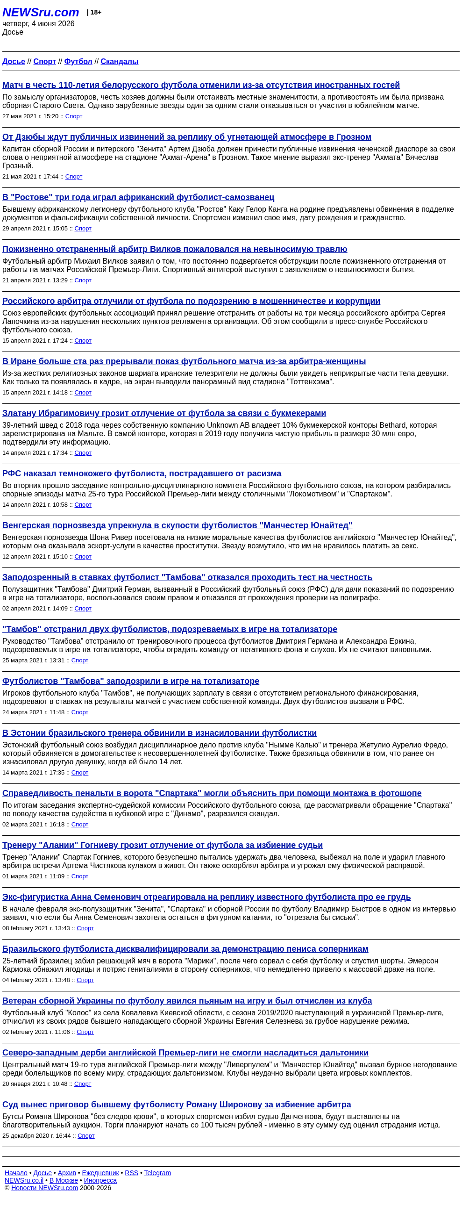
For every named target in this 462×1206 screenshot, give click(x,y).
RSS (131, 1173)
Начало (16, 1173)
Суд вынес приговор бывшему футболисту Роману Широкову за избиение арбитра (176, 1104)
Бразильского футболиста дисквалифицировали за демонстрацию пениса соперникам (185, 949)
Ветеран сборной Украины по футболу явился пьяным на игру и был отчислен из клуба (187, 1000)
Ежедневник (100, 1173)
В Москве (64, 1180)
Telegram (157, 1173)
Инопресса (100, 1180)
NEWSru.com (40, 12)
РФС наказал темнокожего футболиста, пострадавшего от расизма (141, 473)
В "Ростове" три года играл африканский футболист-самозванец (138, 197)
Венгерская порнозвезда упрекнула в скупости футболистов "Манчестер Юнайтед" (177, 525)
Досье (42, 1173)
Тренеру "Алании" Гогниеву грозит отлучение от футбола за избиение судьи (162, 845)
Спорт (74, 116)
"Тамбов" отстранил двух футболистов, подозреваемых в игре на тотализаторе (169, 629)
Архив (67, 1173)
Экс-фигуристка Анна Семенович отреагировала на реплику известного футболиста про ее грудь (206, 897)
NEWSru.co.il (24, 1180)
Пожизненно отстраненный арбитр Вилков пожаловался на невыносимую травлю (175, 249)
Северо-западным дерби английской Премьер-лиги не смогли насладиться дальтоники (185, 1052)
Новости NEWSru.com (44, 1188)
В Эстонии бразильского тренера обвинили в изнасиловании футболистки (159, 733)
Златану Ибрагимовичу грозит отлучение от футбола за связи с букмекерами (164, 413)
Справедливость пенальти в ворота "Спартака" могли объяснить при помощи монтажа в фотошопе (212, 793)
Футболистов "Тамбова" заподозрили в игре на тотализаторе (130, 681)
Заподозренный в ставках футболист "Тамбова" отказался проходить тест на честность (187, 577)
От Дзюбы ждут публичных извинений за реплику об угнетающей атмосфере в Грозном (186, 137)
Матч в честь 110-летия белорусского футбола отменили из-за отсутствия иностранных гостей (201, 85)
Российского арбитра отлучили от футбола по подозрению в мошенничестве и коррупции (191, 301)
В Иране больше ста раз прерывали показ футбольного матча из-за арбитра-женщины (184, 361)
